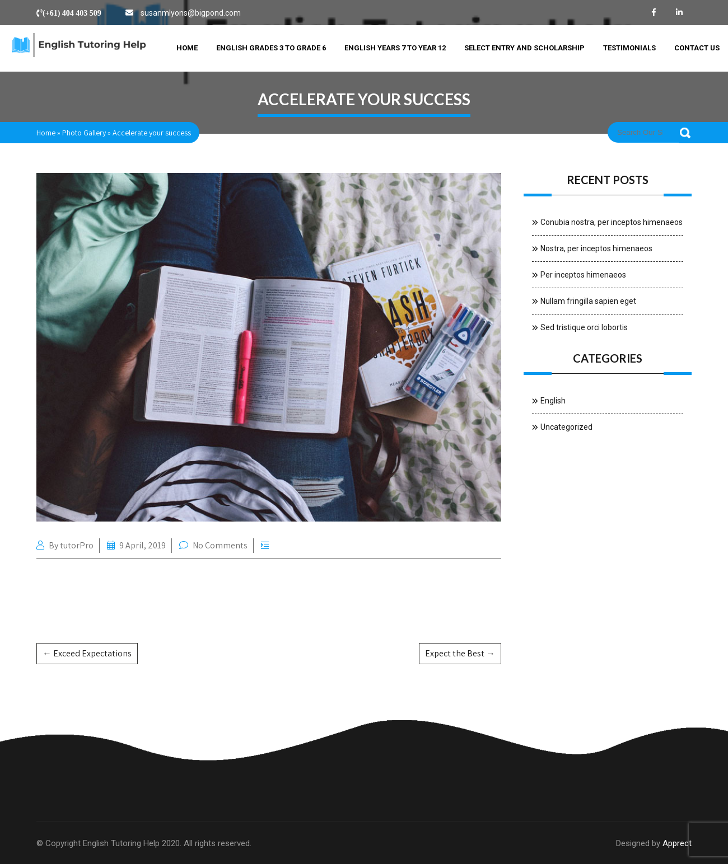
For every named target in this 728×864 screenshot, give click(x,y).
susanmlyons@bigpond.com (191, 12)
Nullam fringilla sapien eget (588, 301)
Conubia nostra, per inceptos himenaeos (611, 222)
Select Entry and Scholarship (524, 48)
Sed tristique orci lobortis (584, 327)
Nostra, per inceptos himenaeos (596, 248)
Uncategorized (566, 426)
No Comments (220, 545)
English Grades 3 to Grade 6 (271, 48)
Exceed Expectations (87, 653)
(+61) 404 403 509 (72, 13)
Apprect (677, 843)
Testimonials (629, 48)
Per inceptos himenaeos (583, 274)
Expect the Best (460, 653)
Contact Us (697, 48)
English (553, 400)
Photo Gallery (84, 133)
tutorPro (77, 545)
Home (187, 48)
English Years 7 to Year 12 (395, 48)
